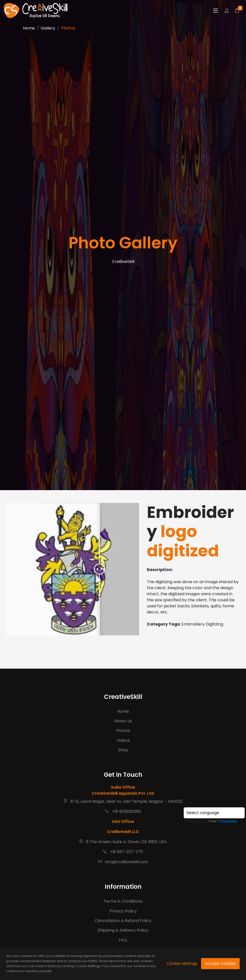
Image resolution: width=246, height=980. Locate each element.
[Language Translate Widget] (214, 812)
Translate (222, 821)
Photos (123, 734)
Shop (123, 754)
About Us (123, 725)
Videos (123, 744)
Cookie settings (182, 963)
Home (29, 28)
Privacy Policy (123, 931)
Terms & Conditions (123, 921)
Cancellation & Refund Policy (123, 941)
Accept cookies (220, 963)
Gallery (48, 28)
